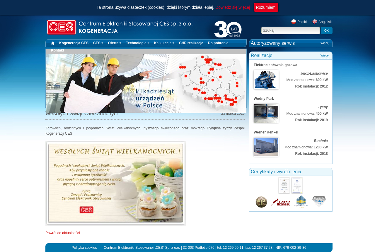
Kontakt (57, 50)
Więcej (325, 43)
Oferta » (114, 43)
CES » (98, 43)
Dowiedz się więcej (232, 7)
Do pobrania (218, 43)
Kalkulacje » (164, 43)
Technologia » (137, 43)
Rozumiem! (266, 7)
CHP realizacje (191, 43)
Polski (299, 22)
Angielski (322, 22)
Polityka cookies (84, 248)
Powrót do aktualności (62, 233)
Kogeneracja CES (73, 43)
